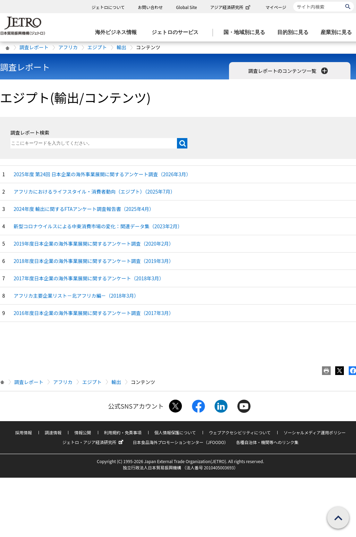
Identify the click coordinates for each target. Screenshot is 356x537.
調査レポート (34, 47)
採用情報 (23, 432)
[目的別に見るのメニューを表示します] (295, 32)
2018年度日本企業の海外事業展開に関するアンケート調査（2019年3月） (93, 260)
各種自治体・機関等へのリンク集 (267, 442)
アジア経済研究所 (231, 7)
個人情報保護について (175, 432)
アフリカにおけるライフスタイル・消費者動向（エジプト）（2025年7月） (94, 191)
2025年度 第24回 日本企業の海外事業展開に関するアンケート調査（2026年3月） (102, 174)
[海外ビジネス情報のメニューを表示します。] (118, 32)
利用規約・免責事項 (123, 432)
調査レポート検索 (29, 132)
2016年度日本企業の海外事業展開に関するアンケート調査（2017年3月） (93, 312)
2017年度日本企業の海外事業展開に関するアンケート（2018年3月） (89, 278)
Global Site (186, 7)
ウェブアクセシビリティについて (240, 432)
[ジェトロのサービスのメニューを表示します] (177, 32)
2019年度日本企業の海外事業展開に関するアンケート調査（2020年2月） (93, 243)
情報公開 (82, 432)
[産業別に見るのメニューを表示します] (338, 32)
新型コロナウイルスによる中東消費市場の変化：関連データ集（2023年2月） (98, 226)
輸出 (121, 47)
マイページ (275, 7)
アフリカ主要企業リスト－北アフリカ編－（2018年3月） (76, 295)
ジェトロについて (108, 7)
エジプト (97, 47)
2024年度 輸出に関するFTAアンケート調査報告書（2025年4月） (84, 208)
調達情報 (53, 432)
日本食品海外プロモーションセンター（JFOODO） (180, 442)
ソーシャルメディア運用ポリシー (314, 432)
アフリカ (68, 47)
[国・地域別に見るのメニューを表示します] (246, 32)
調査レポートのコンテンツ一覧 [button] (288, 70)
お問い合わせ (150, 7)
